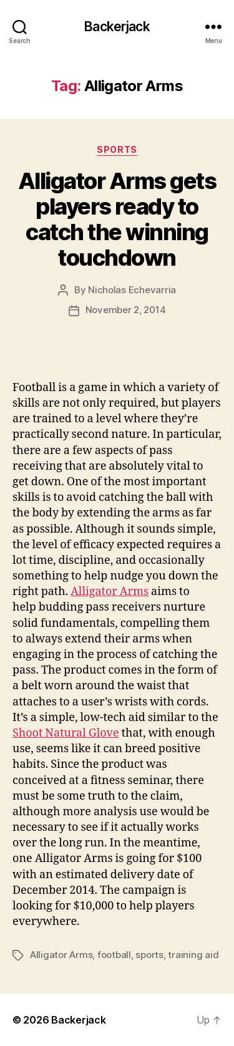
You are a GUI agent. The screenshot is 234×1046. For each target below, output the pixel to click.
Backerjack (116, 26)
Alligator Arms (110, 591)
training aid (193, 955)
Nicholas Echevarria (132, 290)
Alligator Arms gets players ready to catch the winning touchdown (117, 219)
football (114, 955)
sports (149, 955)
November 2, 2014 (125, 310)
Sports (117, 149)
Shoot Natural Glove (65, 733)
